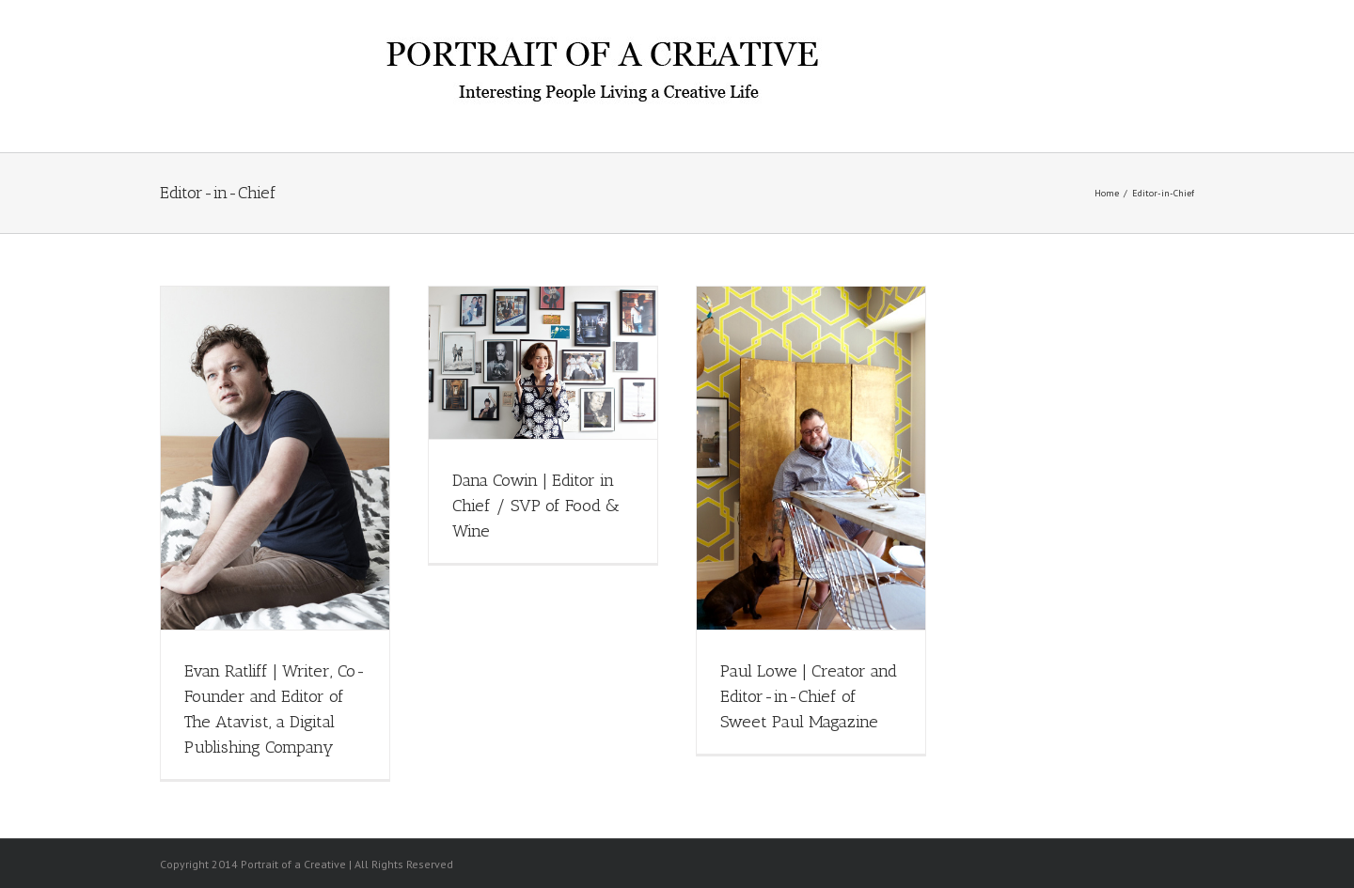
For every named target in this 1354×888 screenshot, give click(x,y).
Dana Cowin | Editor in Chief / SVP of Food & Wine (536, 505)
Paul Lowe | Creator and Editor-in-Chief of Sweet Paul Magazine (808, 696)
